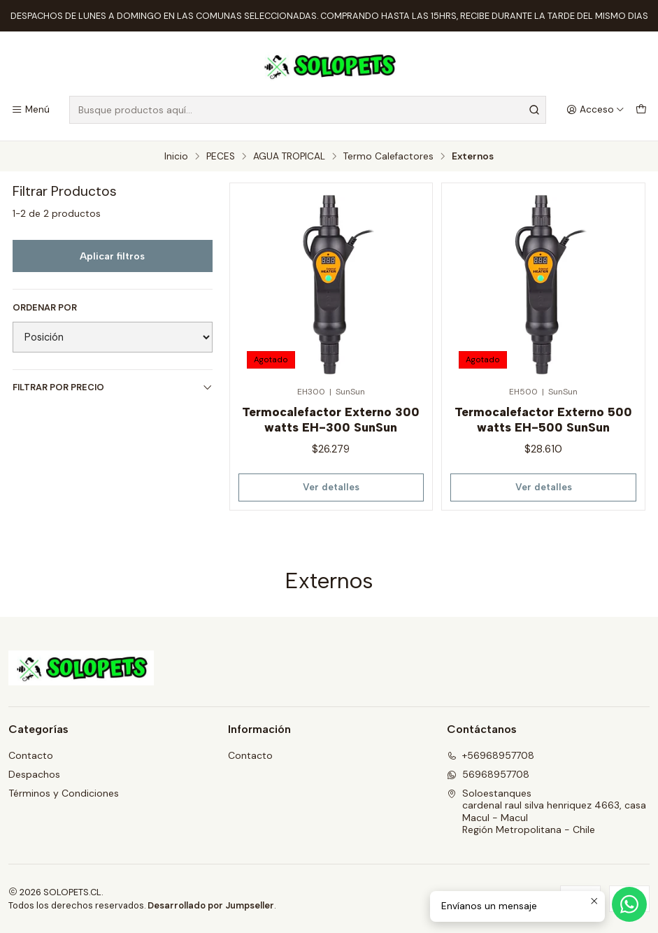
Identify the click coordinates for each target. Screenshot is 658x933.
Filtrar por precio (113, 387)
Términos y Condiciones (63, 793)
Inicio (176, 157)
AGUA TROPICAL (289, 157)
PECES (220, 157)
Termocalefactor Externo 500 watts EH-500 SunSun (543, 419)
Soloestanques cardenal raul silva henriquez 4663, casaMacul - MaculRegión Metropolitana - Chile (546, 811)
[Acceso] (595, 110)
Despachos (34, 774)
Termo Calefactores (388, 157)
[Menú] (30, 110)
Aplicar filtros (112, 256)
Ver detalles (331, 486)
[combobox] (307, 110)
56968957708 (488, 774)
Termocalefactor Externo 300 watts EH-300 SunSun (331, 419)
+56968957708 (490, 755)
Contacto (30, 755)
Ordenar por (45, 307)
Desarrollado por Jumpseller (211, 905)
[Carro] (641, 110)
